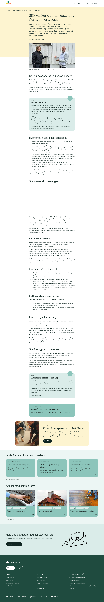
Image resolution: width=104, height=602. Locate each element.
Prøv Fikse (47, 441)
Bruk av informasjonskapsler (77, 577)
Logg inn (19, 568)
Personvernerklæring (74, 580)
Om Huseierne (10, 577)
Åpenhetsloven (73, 588)
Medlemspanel (41, 588)
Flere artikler (10, 519)
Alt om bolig (17, 10)
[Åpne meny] (94, 3)
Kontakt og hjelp (42, 577)
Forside (8, 10)
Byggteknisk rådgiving (43, 583)
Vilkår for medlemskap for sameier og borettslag (82, 586)
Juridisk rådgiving (42, 580)
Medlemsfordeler (11, 586)
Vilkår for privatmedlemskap (77, 583)
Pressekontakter (42, 586)
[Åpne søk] (86, 3)
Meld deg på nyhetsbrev (14, 544)
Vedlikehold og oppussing (32, 10)
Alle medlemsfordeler (13, 479)
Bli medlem (10, 568)
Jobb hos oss (9, 580)
